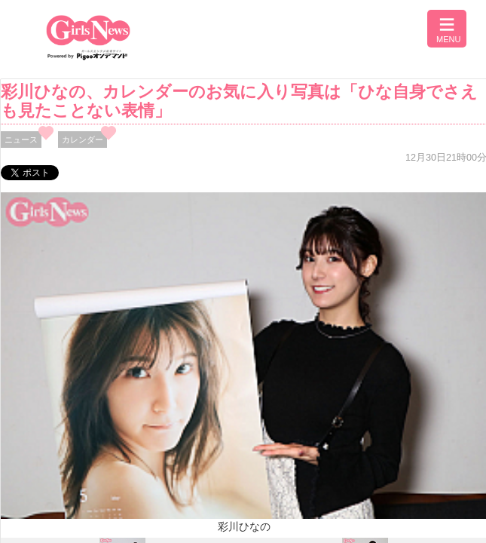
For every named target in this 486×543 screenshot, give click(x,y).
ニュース (21, 139)
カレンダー (82, 139)
